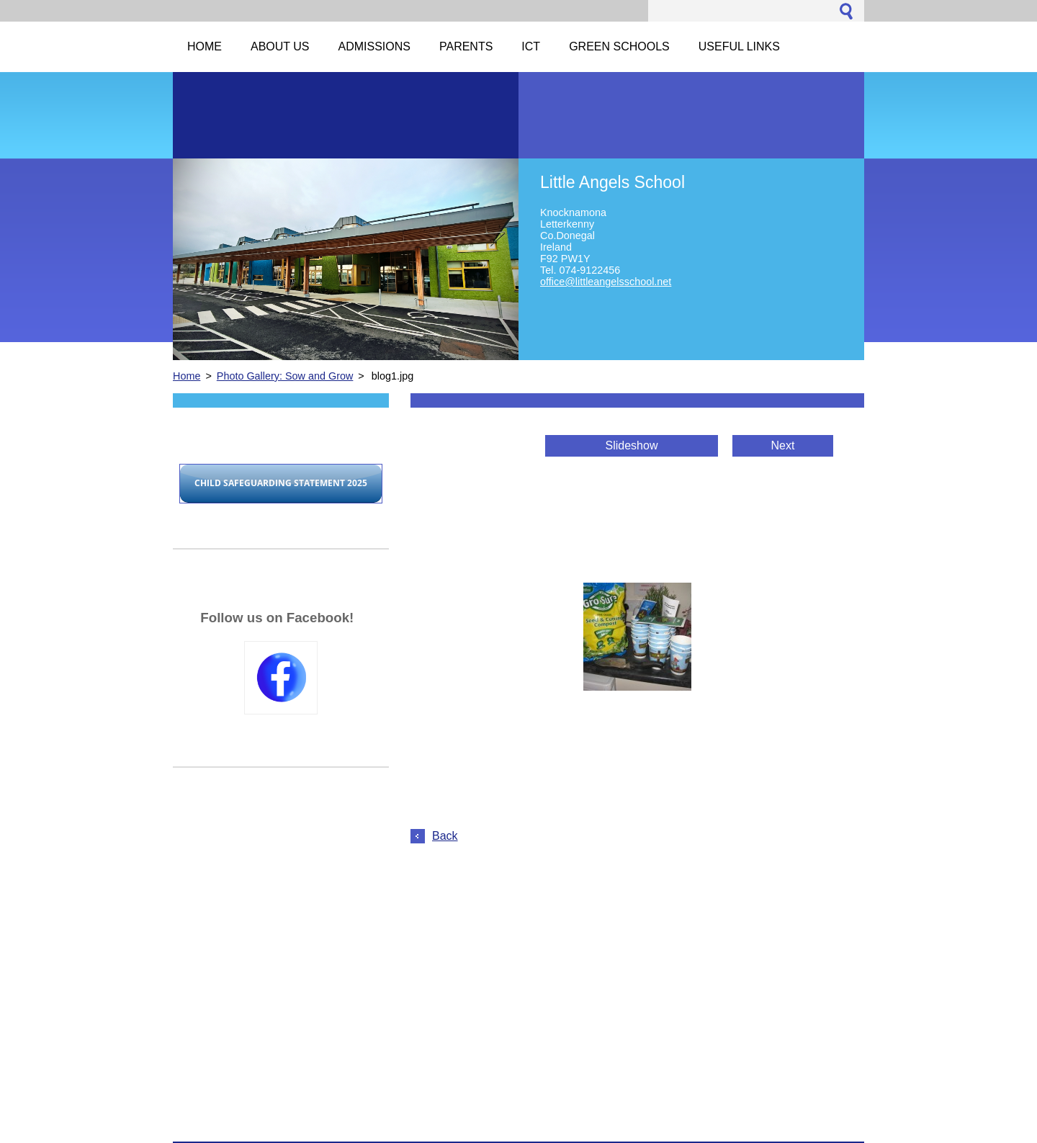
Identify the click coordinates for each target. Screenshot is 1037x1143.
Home (186, 376)
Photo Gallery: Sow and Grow (285, 376)
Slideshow (632, 445)
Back (445, 836)
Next (783, 445)
